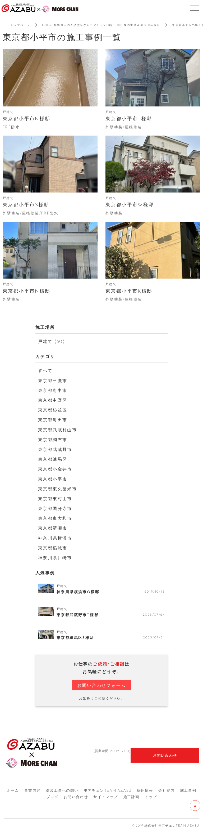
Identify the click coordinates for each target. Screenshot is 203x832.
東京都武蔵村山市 (57, 429)
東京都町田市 (52, 419)
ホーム (13, 790)
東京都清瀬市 (52, 528)
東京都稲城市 (52, 547)
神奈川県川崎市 (55, 557)
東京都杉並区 (52, 409)
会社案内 (166, 790)
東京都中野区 (52, 400)
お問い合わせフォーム (101, 685)
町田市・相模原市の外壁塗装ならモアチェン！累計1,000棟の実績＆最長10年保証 (101, 25)
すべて (45, 370)
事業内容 (32, 790)
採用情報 (145, 790)
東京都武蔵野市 (55, 449)
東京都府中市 (52, 390)
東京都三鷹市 (52, 380)
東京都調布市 (52, 439)
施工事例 (188, 790)
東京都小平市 (52, 479)
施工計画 (131, 796)
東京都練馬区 (52, 459)
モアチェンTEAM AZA (108, 790)
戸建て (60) (51, 341)
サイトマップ (105, 796)
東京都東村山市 (55, 498)
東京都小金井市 (55, 469)
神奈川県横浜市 (55, 538)
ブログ (52, 796)
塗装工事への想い (62, 790)
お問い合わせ (76, 796)
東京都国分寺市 (55, 508)
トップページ (20, 25)
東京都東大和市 (55, 518)
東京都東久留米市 (57, 488)
